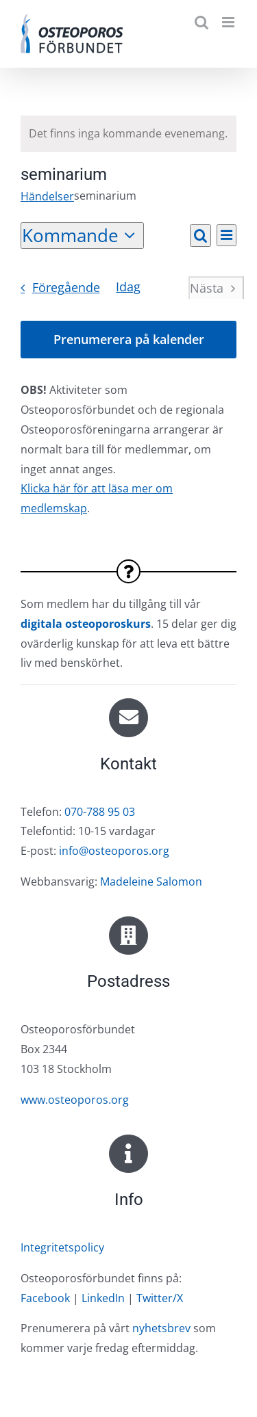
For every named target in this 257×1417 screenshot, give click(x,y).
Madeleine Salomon (151, 881)
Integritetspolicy (62, 1247)
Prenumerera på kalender (128, 339)
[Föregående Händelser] (56, 288)
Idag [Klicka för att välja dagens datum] (128, 286)
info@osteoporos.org (114, 850)
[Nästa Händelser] (215, 288)
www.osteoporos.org (75, 1099)
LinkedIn (103, 1298)
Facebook (45, 1298)
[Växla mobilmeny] (229, 22)
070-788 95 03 (99, 811)
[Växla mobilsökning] (201, 22)
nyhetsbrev (161, 1328)
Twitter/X (159, 1298)
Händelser (47, 196)
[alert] (128, 134)
